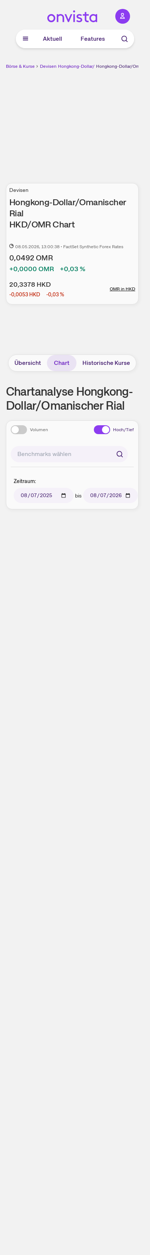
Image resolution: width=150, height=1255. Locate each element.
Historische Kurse (106, 363)
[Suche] (124, 38)
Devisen (48, 66)
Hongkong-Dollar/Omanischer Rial (92, 66)
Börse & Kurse (20, 66)
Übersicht (27, 363)
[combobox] (69, 454)
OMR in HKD (122, 289)
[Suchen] (119, 454)
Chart (61, 363)
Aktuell (52, 39)
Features (93, 39)
